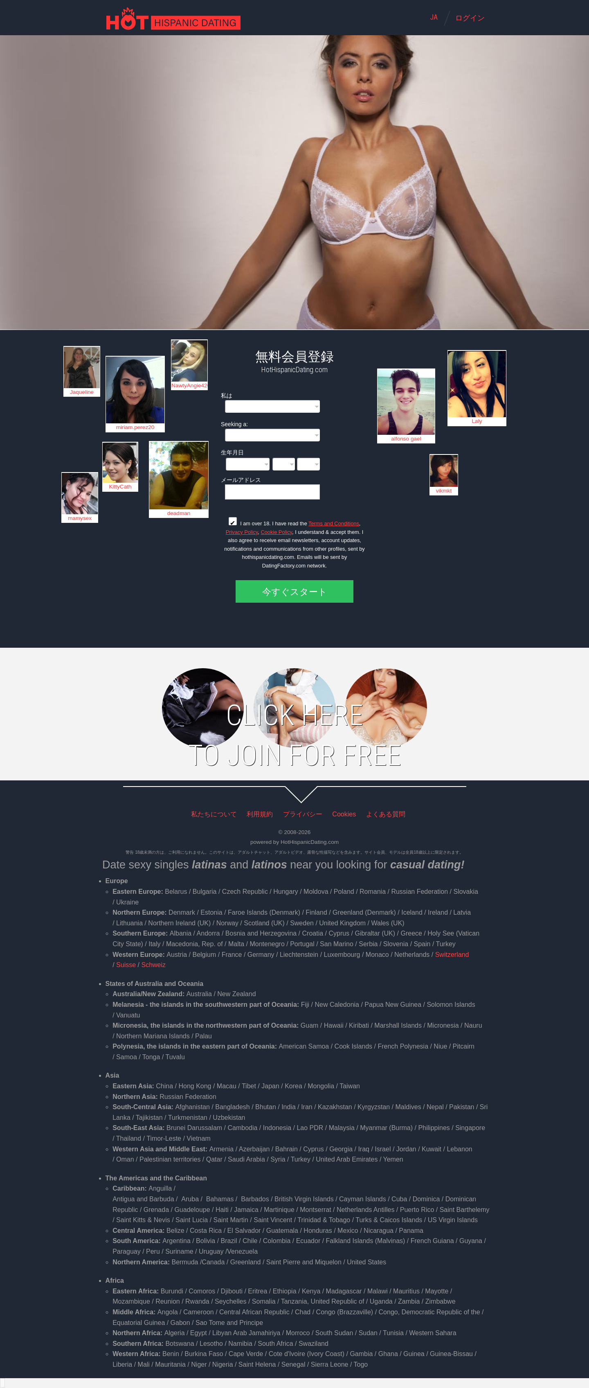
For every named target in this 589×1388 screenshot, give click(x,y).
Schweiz (153, 964)
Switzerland (452, 954)
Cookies (344, 814)
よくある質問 (385, 814)
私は (226, 395)
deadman (179, 513)
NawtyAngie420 (189, 385)
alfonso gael (406, 439)
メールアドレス (241, 480)
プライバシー (302, 814)
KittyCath (120, 487)
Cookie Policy (276, 532)
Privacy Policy (242, 532)
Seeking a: (234, 424)
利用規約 (260, 814)
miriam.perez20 (135, 427)
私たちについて (214, 814)
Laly (477, 421)
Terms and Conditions (333, 523)
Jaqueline (82, 392)
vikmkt (444, 491)
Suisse (126, 964)
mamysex (80, 518)
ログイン (470, 18)
